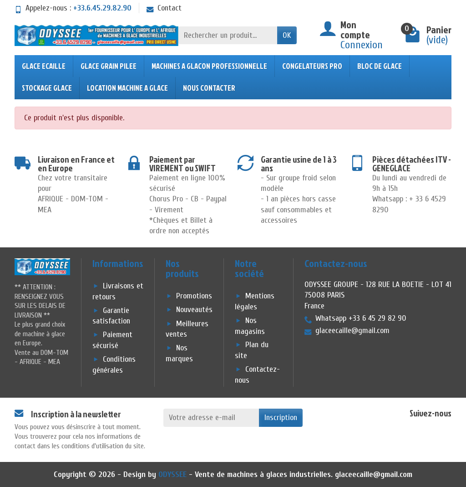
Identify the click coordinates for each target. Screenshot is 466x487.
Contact (164, 8)
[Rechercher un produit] (227, 35)
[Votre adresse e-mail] (211, 417)
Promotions (194, 296)
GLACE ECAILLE (44, 66)
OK (287, 35)
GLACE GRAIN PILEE (109, 66)
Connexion (361, 45)
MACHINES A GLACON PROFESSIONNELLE (209, 66)
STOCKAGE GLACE (47, 87)
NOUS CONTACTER (209, 87)
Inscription (280, 417)
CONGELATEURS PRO (312, 66)
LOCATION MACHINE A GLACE (127, 87)
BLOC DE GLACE (379, 66)
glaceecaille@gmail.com (373, 474)
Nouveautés (194, 310)
